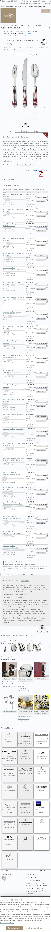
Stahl (11, 602)
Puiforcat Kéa (41, 671)
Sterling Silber (43, 48)
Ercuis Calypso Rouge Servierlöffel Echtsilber (14, 400)
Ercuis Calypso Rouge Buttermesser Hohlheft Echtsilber (14, 444)
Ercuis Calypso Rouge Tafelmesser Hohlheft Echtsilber (14, 225)
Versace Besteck (41, 822)
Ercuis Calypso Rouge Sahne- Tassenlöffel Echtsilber (14, 313)
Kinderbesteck (20, 31)
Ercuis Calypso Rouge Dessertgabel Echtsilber (14, 254)
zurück (5, 871)
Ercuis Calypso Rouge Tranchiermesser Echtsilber (14, 532)
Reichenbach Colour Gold (25, 705)
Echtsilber (25, 581)
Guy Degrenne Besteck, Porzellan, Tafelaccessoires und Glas (9, 807)
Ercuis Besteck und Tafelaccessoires (25, 754)
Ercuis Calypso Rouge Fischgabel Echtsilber (14, 327)
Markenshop (8, 48)
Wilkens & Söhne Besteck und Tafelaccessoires (9, 771)
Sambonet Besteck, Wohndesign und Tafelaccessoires (25, 807)
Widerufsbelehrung (35, 888)
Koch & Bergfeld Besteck (25, 770)
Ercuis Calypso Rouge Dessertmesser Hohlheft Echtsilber (14, 269)
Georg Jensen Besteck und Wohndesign (9, 737)
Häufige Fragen (33, 877)
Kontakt (30, 875)
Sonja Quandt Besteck (41, 770)
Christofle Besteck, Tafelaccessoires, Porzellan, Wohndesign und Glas (9, 755)
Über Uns (29, 3)
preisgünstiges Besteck (11, 36)
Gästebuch (22, 3)
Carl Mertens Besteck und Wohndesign (9, 840)
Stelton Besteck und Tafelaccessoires (9, 823)
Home (2, 6)
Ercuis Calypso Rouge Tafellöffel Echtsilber (14, 196)
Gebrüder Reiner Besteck (9, 787)
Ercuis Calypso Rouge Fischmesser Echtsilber (14, 342)
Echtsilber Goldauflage (26, 165)
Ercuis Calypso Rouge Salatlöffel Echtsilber (14, 430)
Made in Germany (9, 33)
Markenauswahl (16, 6)
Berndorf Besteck (41, 787)
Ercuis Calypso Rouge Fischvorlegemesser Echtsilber (14, 503)
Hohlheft (12, 600)
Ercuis (24, 6)
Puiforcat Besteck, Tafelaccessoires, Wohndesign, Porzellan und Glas (25, 739)
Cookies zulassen (14, 928)
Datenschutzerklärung (37, 891)
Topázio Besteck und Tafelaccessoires (41, 754)
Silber (38, 585)
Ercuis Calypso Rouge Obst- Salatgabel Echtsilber (14, 357)
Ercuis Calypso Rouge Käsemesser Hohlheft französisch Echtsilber (14, 459)
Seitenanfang (43, 871)
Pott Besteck (25, 787)
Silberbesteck (8, 31)
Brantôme (8, 161)
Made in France (25, 33)
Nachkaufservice (27, 36)
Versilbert (7, 50)
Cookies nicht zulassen (34, 928)
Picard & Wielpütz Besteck (25, 822)
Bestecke (8, 6)
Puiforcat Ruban (9, 671)
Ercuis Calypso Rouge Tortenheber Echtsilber (14, 488)
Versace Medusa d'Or (9, 704)
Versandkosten (33, 880)
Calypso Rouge (41, 6)
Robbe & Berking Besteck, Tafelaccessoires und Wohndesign (41, 738)
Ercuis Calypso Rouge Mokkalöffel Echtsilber (14, 298)
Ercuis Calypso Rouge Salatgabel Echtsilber (14, 415)
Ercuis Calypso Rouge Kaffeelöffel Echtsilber (14, 283)
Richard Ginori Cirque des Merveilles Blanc (41, 705)
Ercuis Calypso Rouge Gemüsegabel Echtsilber (14, 386)
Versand (28, 198)
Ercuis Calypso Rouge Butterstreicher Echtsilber (14, 371)
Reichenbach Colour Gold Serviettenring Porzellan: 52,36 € (24, 719)
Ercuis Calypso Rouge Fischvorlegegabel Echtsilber (14, 518)
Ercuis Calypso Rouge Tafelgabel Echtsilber (14, 210)
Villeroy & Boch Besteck (41, 839)
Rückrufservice (37, 3)
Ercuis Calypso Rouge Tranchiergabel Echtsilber (14, 547)
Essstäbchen (33, 31)
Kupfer (5, 590)
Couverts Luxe (32, 6)
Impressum (31, 894)
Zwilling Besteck (25, 839)
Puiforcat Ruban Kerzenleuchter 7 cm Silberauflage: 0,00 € (8, 684)
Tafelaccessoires (19, 50)
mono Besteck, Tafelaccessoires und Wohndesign (41, 807)
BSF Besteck (9, 856)
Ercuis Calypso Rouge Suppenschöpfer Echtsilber (14, 474)
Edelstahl (19, 48)
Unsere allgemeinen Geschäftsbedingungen (36, 884)
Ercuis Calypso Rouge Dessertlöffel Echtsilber (14, 240)
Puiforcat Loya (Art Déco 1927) (25, 672)
